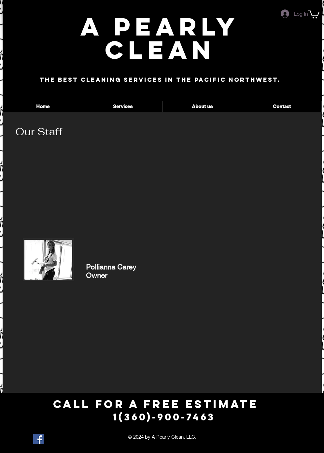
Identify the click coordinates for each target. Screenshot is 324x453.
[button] (313, 13)
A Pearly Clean (159, 38)
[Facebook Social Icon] (38, 439)
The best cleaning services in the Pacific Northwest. (160, 79)
